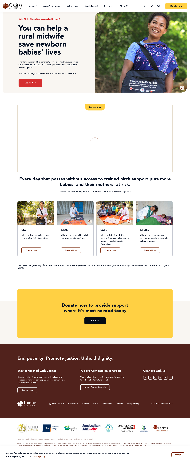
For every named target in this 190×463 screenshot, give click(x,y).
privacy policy (38, 456)
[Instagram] (155, 378)
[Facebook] (145, 378)
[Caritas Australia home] (12, 6)
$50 (24, 230)
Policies (85, 404)
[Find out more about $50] (31, 250)
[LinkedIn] (160, 378)
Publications (73, 404)
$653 (103, 230)
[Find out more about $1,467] (150, 250)
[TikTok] (171, 378)
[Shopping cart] (158, 6)
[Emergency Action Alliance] (126, 428)
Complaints (107, 404)
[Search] (145, 6)
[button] (33, 6)
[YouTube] (165, 378)
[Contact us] (152, 6)
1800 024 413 (56, 403)
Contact (119, 404)
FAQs (95, 404)
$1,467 (144, 230)
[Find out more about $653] (110, 250)
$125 (64, 230)
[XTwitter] (150, 378)
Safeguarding (133, 404)
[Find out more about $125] (71, 250)
